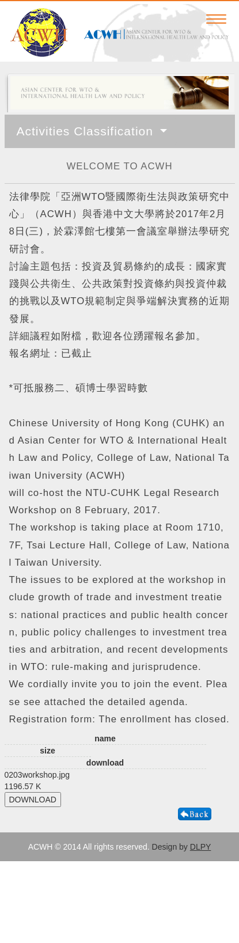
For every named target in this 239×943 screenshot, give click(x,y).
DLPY (200, 846)
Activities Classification (87, 131)
